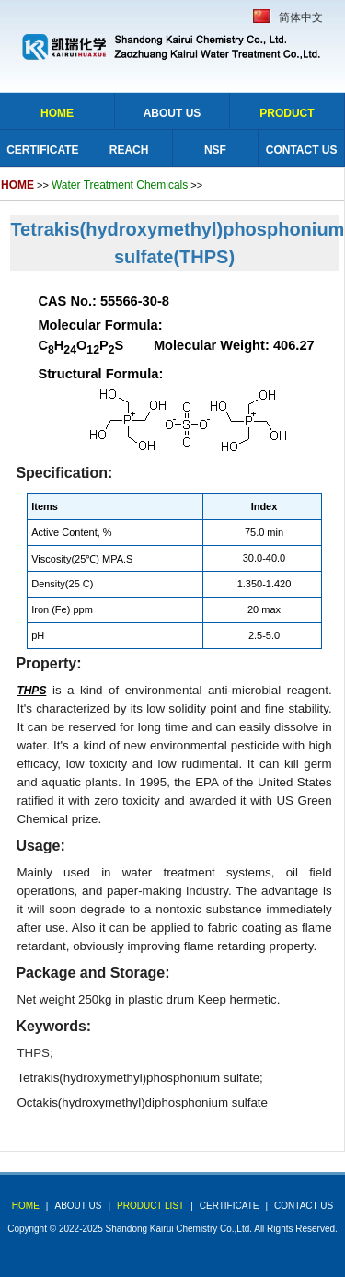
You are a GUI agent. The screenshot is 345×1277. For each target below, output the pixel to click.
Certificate (42, 150)
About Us (172, 113)
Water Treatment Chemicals (120, 185)
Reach (129, 150)
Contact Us (302, 150)
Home (57, 113)
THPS (33, 1053)
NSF (215, 150)
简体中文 (301, 17)
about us (77, 1206)
